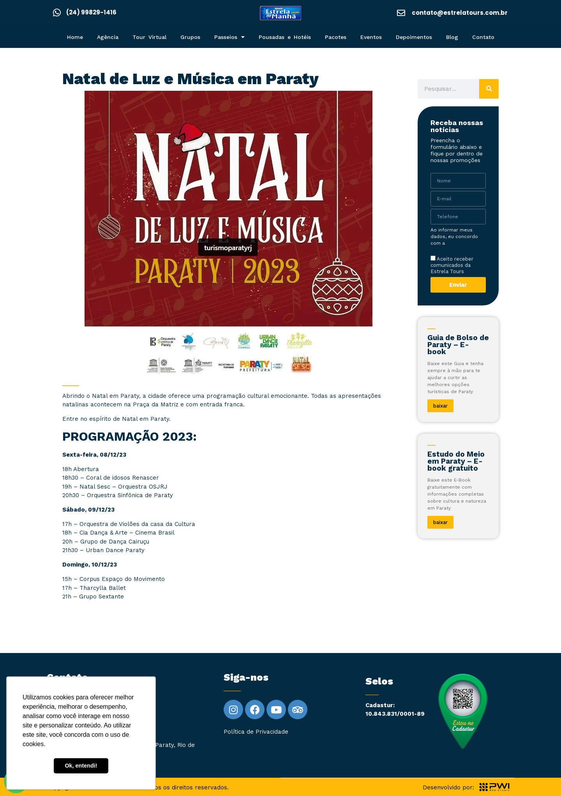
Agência (107, 37)
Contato (483, 37)
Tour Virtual (149, 37)
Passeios (229, 37)
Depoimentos (414, 37)
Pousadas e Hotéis (285, 37)
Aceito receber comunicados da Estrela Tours (451, 265)
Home (75, 37)
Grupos (190, 37)
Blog (452, 37)
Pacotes (335, 37)
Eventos (371, 37)
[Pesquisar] (489, 89)
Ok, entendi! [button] (81, 765)
